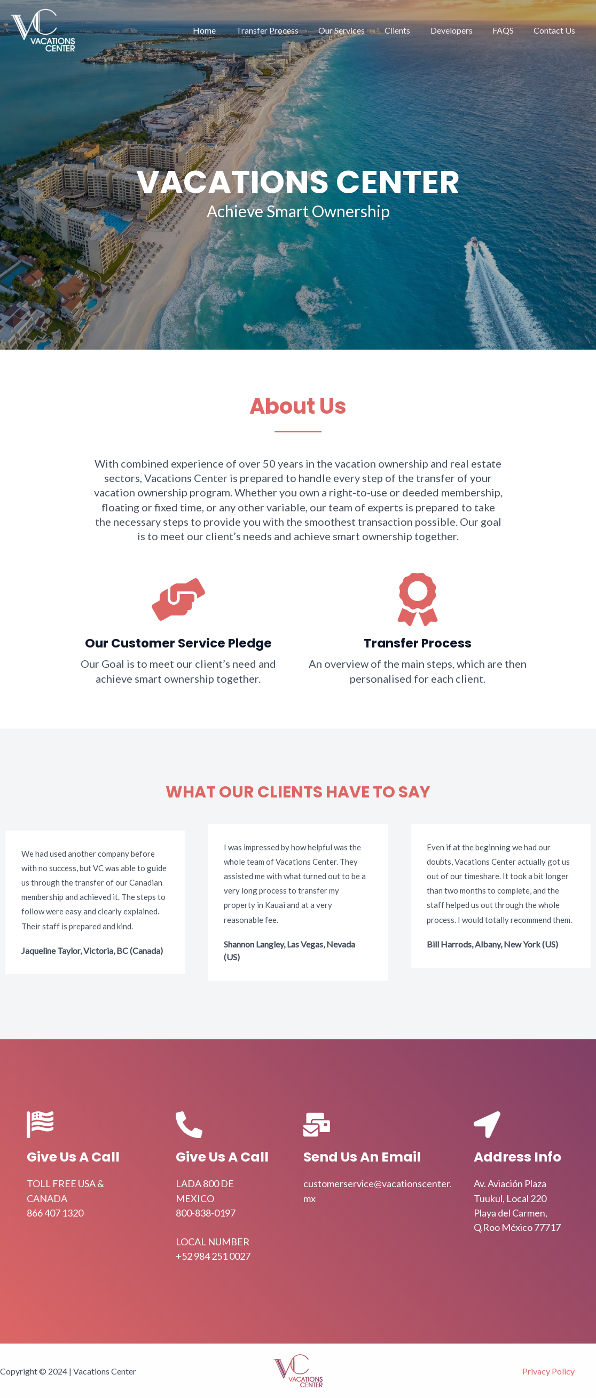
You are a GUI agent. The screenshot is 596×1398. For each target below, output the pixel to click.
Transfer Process (283, 30)
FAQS (507, 30)
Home (222, 30)
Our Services (354, 30)
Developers (458, 30)
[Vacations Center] (43, 29)
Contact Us (556, 30)
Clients (407, 30)
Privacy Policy (548, 1371)
